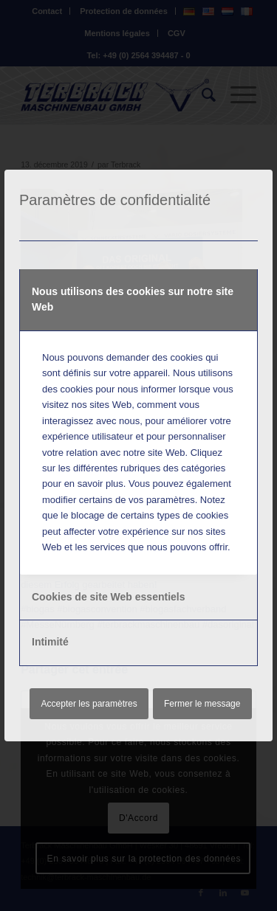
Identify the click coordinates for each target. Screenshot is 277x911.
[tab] (138, 300)
